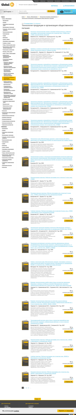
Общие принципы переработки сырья (8, 82)
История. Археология (7, 99)
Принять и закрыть (65, 411)
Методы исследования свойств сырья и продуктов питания (9, 74)
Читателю (36, 1)
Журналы (4, 126)
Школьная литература (7, 122)
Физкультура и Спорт (7, 105)
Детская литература (6, 119)
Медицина (5, 37)
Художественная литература (8, 121)
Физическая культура (7, 165)
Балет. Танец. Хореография (9, 53)
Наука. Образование (6, 18)
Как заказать (57, 1)
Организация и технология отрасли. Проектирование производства (10, 96)
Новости (31, 407)
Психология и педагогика (8, 49)
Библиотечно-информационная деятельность (7, 56)
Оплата (73, 1)
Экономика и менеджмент (9, 41)
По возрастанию (28, 23)
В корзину (68, 43)
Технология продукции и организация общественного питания (9, 78)
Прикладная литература (7, 124)
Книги (3, 16)
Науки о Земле (6, 39)
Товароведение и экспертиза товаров (8, 87)
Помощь (55, 5)
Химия (4, 35)
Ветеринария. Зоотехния (8, 27)
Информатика (6, 33)
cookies (16, 411)
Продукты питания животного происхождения (10, 67)
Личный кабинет (70, 5)
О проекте (31, 405)
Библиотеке (42, 1)
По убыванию (37, 23)
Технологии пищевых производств (7, 60)
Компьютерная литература (8, 115)
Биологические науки (7, 32)
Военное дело (6, 104)
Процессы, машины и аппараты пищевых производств (8, 63)
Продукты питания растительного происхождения (8, 70)
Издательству (50, 1)
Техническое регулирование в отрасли (9, 90)
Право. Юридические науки (9, 44)
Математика (5, 20)
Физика (4, 22)
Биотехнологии (7, 84)
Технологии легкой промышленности (7, 108)
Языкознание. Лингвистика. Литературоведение (9, 47)
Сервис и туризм (6, 43)
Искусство (4, 110)
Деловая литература (6, 117)
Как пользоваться (65, 1)
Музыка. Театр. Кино (7, 51)
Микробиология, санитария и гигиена (8, 93)
